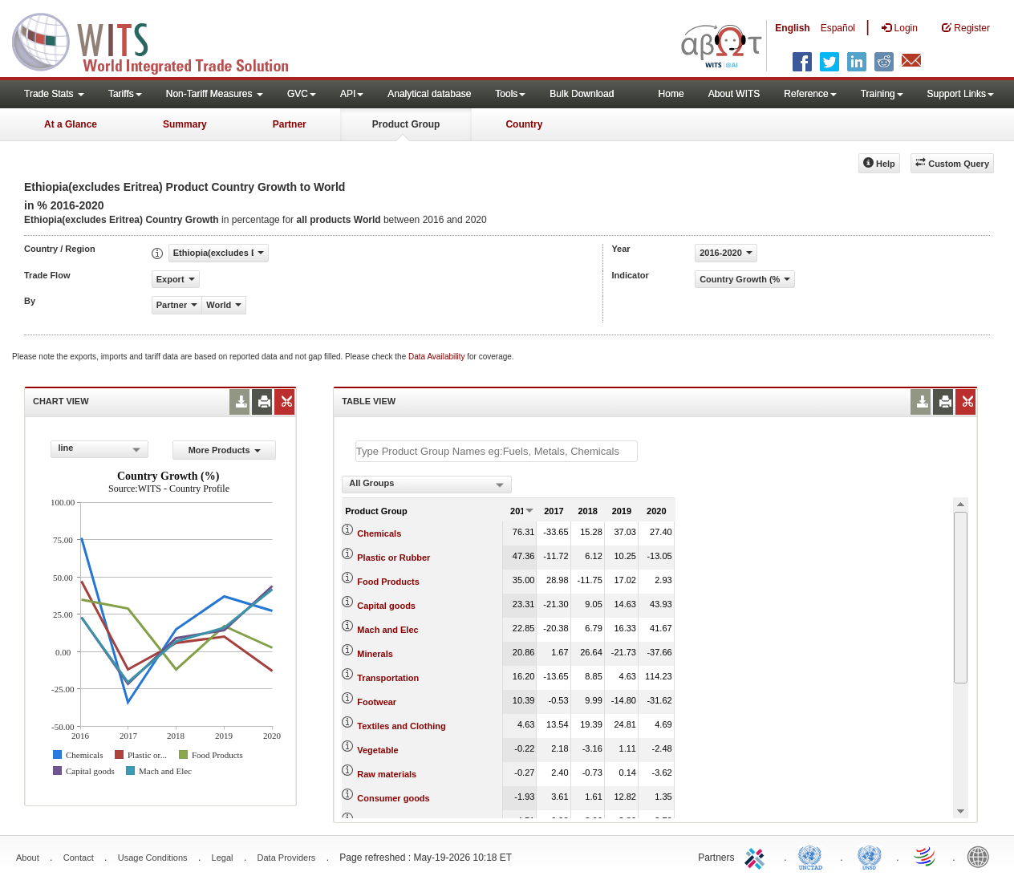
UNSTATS (870, 856)
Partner (289, 124)
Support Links (960, 93)
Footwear (376, 702)
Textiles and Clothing (401, 726)
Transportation (388, 678)
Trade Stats (54, 93)
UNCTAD (813, 856)
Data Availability (437, 356)
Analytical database (429, 93)
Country (523, 124)
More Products (225, 450)
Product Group (406, 124)
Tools (510, 93)
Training (882, 93)
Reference (810, 93)
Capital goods (386, 605)
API (351, 93)
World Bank (982, 856)
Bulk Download (582, 93)
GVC (301, 93)
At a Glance (70, 124)
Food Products (388, 581)
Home (671, 93)
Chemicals (379, 533)
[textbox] (496, 451)
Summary (185, 124)
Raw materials (386, 774)
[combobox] (99, 449)
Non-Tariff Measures (214, 93)
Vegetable (377, 750)
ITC (757, 856)
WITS (160, 40)
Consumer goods (393, 798)
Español (838, 28)
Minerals (375, 654)
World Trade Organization (926, 856)
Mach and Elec (387, 630)
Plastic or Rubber (393, 557)
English (792, 28)
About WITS (734, 93)
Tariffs (125, 93)
